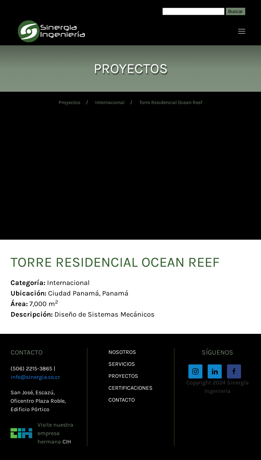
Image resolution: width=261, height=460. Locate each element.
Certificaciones (130, 387)
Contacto (121, 399)
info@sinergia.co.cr (35, 377)
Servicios (121, 364)
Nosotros (122, 352)
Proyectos (69, 102)
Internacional (110, 102)
